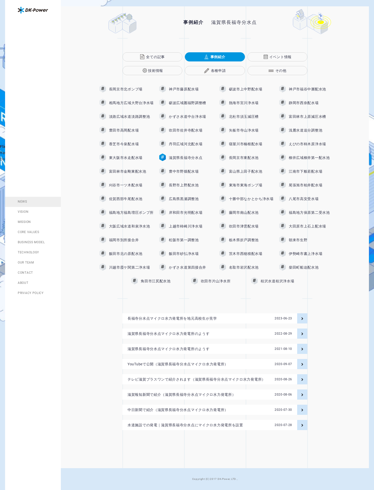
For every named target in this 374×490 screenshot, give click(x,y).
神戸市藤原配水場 (191, 89)
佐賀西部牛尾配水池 (131, 199)
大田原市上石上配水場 (311, 226)
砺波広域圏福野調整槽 (191, 103)
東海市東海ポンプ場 (251, 185)
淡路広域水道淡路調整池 (131, 117)
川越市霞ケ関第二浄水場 (131, 267)
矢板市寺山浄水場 (251, 130)
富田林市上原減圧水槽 (311, 117)
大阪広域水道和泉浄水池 (131, 226)
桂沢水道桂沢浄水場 (281, 281)
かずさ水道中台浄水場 (191, 117)
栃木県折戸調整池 (251, 240)
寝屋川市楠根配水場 (251, 144)
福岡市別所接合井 (131, 240)
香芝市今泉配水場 (131, 144)
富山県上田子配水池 (251, 171)
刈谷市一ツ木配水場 (131, 185)
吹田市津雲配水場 (251, 226)
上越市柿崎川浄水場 (191, 226)
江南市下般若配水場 (311, 171)
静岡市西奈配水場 (311, 103)
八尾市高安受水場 (311, 199)
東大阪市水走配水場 (131, 158)
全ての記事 (155, 57)
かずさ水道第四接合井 (191, 267)
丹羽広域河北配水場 (191, 144)
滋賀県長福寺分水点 (191, 158)
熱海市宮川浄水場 (251, 103)
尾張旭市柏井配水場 (311, 185)
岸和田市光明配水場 (191, 212)
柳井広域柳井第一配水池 (311, 158)
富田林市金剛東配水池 (131, 171)
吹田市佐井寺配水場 (191, 130)
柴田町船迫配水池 (311, 267)
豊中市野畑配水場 (191, 171)
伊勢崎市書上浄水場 (311, 254)
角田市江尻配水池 (163, 281)
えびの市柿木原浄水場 (311, 144)
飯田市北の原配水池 (131, 254)
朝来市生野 (311, 240)
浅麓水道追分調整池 (311, 130)
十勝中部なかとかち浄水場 (251, 199)
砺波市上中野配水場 (251, 89)
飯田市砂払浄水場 (191, 254)
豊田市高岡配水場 (131, 130)
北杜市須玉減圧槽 (251, 117)
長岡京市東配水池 (251, 158)
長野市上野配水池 (191, 185)
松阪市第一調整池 (191, 240)
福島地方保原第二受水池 (311, 212)
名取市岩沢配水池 (251, 267)
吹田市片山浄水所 (223, 281)
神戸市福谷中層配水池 (311, 89)
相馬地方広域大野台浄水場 (131, 103)
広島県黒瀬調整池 (191, 199)
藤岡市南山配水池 (251, 212)
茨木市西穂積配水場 (251, 254)
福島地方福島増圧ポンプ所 (131, 212)
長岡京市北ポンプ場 (131, 89)
